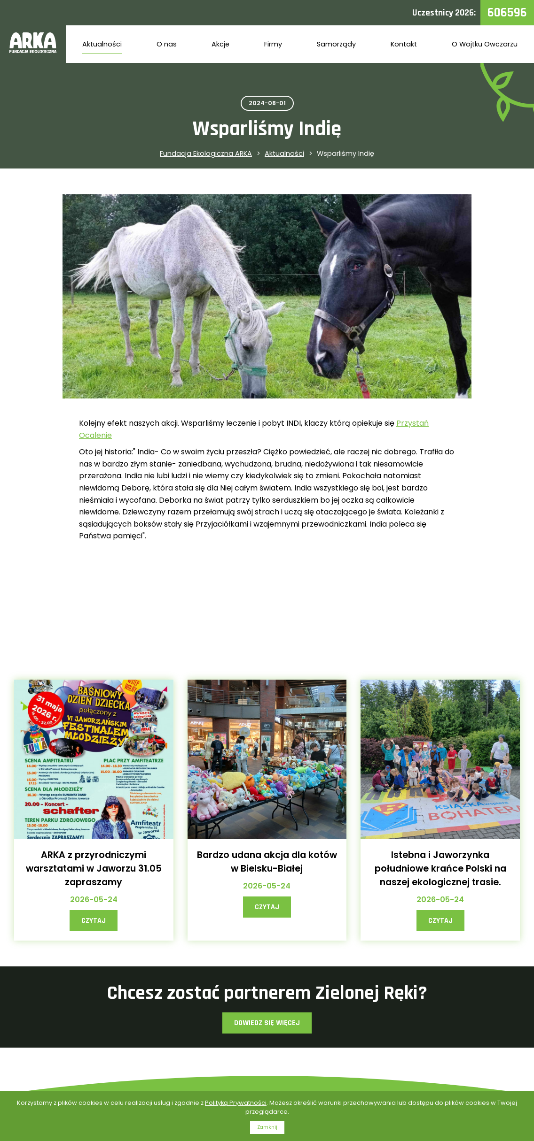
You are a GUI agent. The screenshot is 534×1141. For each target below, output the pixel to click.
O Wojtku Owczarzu (485, 44)
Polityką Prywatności (236, 1103)
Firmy (273, 44)
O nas (167, 44)
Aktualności (102, 44)
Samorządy (336, 44)
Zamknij (267, 1127)
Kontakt (404, 44)
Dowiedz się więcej (267, 1023)
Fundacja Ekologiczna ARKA (206, 153)
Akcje (220, 44)
